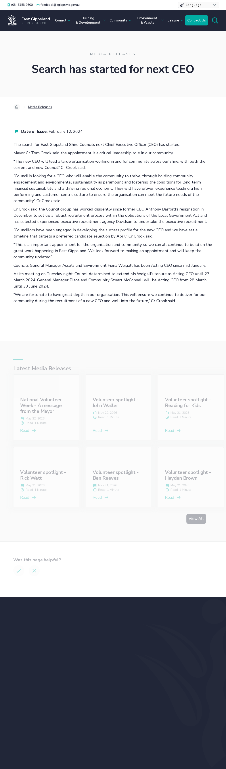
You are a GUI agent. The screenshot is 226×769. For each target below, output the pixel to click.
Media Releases (40, 107)
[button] (198, 5)
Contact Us (196, 20)
